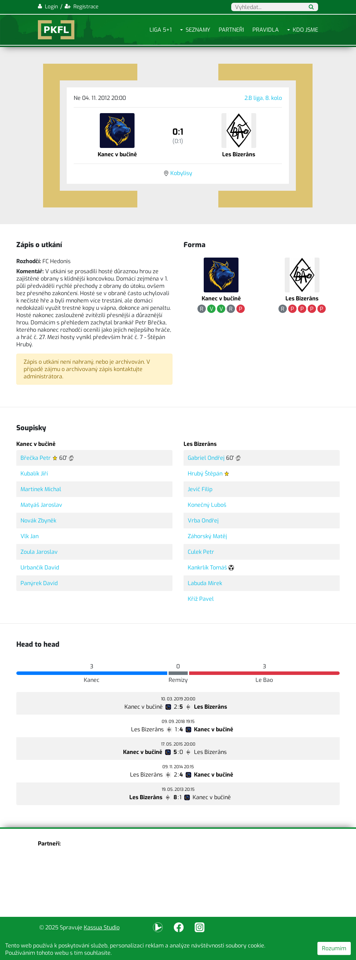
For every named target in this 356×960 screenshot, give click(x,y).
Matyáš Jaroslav (41, 505)
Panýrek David (39, 583)
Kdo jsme (305, 29)
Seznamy (198, 29)
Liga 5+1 (160, 29)
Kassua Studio (102, 927)
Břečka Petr (36, 458)
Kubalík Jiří (34, 473)
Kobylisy (181, 173)
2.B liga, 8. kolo (263, 98)
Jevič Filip (200, 489)
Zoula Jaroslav (39, 552)
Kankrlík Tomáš (207, 567)
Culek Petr (201, 552)
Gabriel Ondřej (206, 458)
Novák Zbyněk (38, 520)
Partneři (231, 29)
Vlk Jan (30, 536)
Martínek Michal (41, 489)
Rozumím (334, 948)
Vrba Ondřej (203, 520)
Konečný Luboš (207, 505)
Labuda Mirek (205, 583)
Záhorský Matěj (207, 536)
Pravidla (265, 29)
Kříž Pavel (201, 599)
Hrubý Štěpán (205, 473)
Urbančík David (40, 567)
